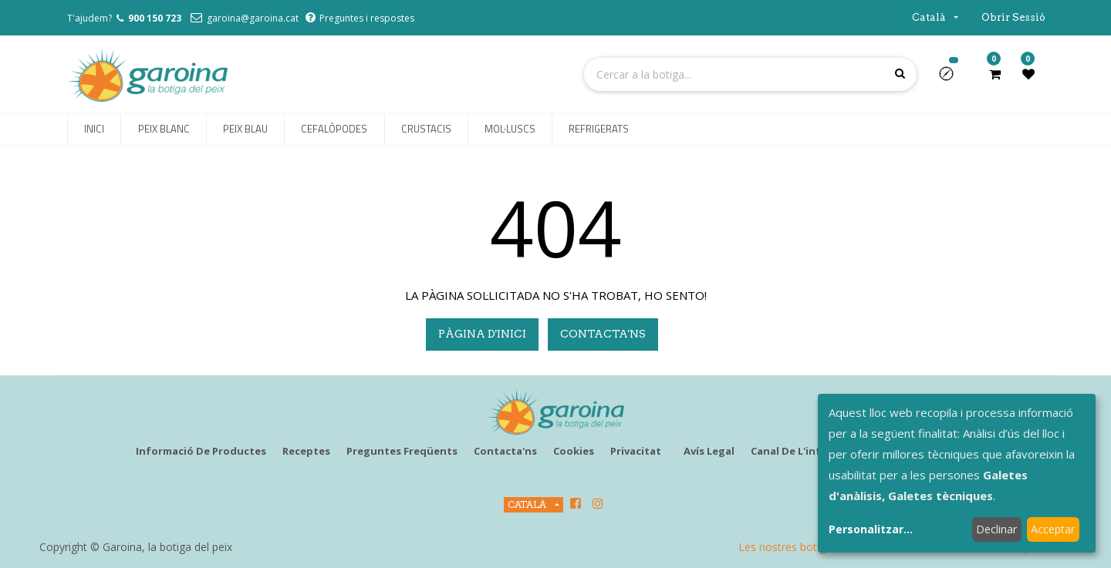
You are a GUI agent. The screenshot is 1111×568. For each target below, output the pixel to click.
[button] (952, 78)
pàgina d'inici (482, 334)
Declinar (996, 529)
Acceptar (1053, 529)
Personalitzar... (871, 529)
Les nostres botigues (790, 546)
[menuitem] (94, 129)
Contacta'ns (603, 334)
